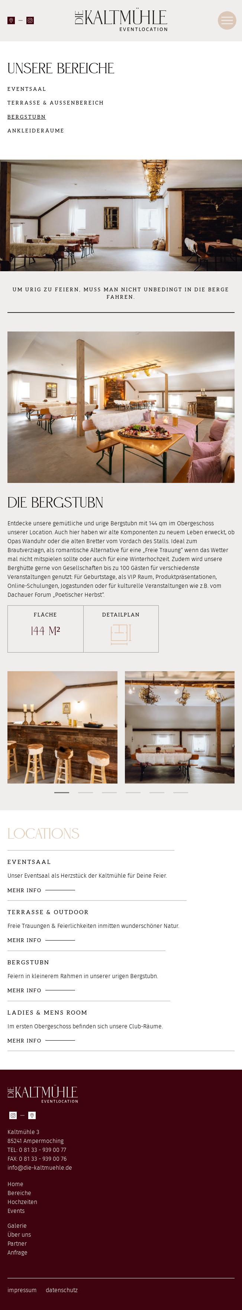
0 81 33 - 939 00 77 (42, 1150)
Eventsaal (26, 89)
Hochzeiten (22, 1202)
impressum (22, 1290)
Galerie (17, 1226)
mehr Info (24, 890)
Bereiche (19, 1193)
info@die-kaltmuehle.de (39, 1168)
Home (15, 1184)
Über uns (19, 1235)
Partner (17, 1244)
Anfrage (17, 1253)
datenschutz (62, 1290)
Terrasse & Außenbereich (55, 103)
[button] (61, 792)
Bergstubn (26, 117)
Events (16, 1211)
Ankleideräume (36, 131)
